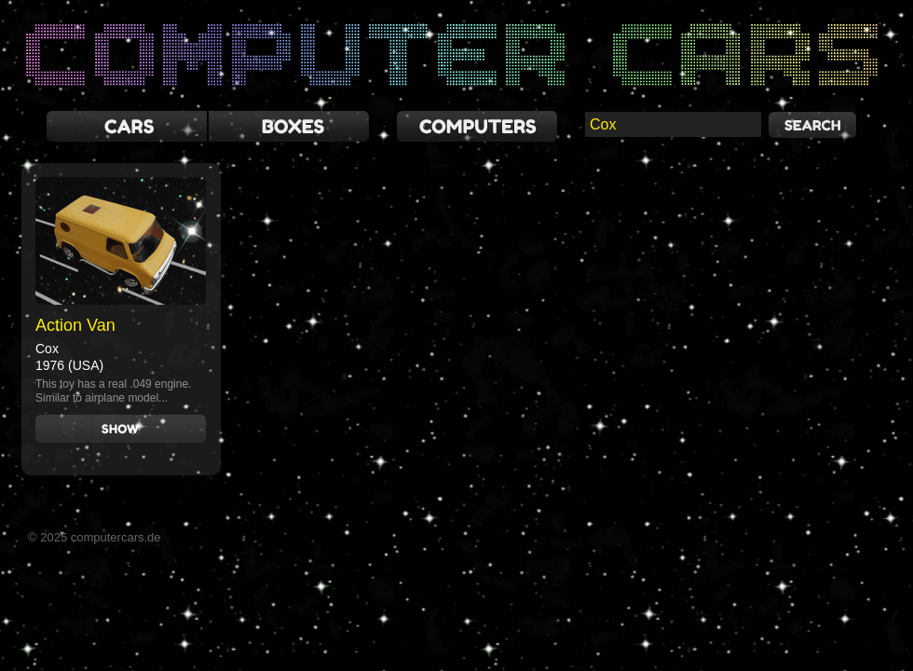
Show (120, 429)
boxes (289, 126)
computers (477, 126)
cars (127, 126)
